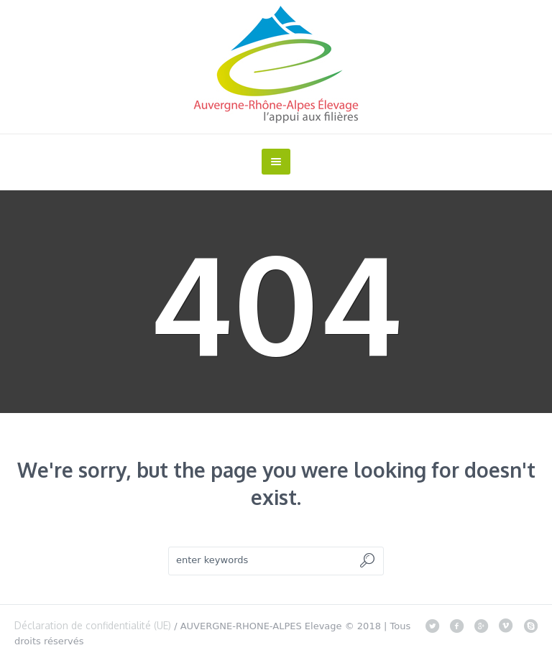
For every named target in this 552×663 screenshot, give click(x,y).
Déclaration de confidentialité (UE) (92, 625)
